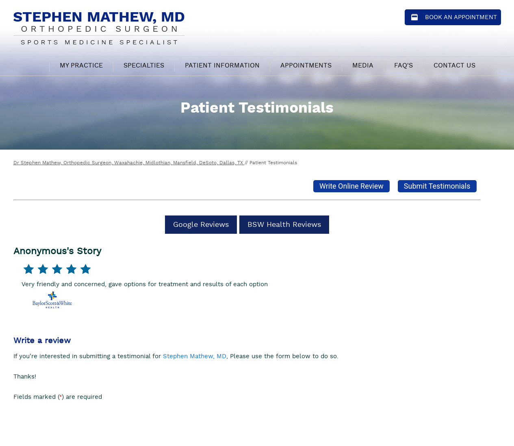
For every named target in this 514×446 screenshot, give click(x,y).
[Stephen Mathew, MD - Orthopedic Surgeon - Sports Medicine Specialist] (98, 27)
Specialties (144, 65)
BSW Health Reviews (284, 224)
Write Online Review (351, 186)
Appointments (306, 65)
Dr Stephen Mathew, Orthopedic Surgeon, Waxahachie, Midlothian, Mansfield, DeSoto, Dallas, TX (129, 163)
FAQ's (403, 65)
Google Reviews (201, 224)
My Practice (81, 65)
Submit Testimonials (437, 186)
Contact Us (454, 65)
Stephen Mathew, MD (194, 356)
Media (362, 65)
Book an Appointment (461, 17)
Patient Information (222, 65)
